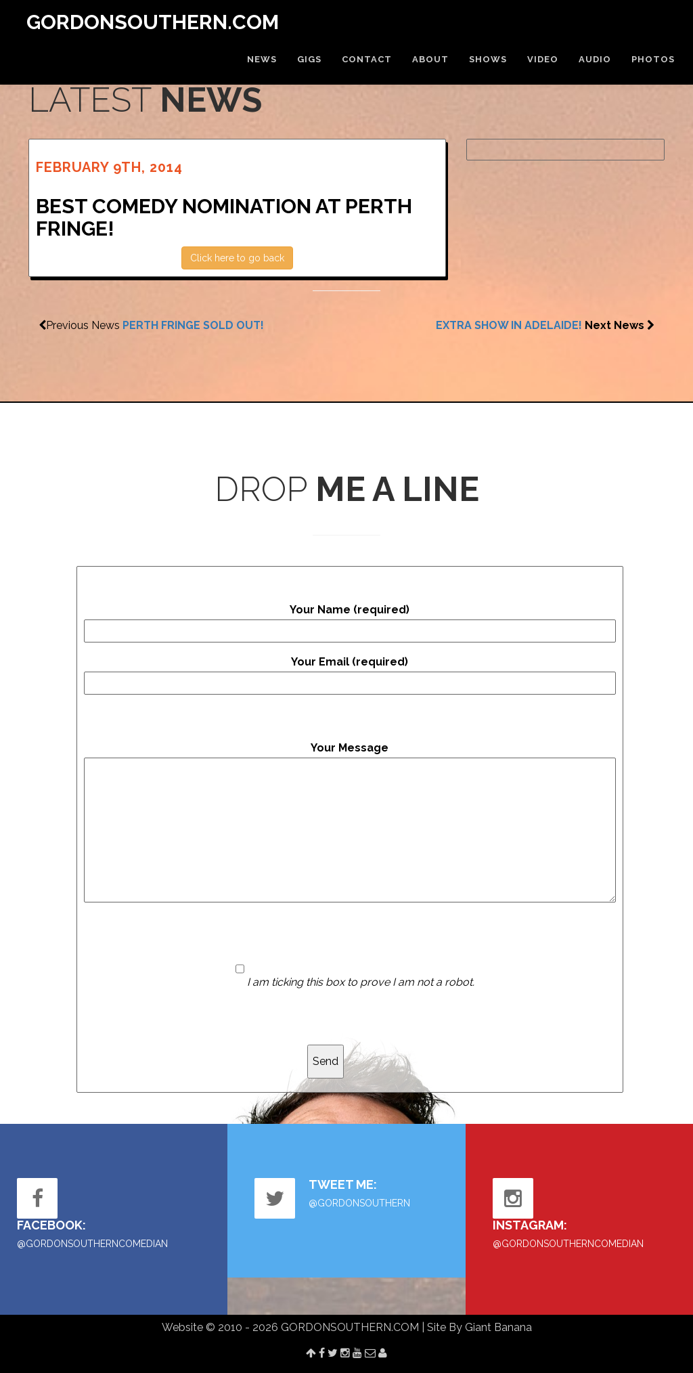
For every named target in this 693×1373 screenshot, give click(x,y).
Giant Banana (498, 1327)
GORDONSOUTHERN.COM (152, 22)
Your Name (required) (350, 622)
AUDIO (595, 59)
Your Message (350, 821)
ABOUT (430, 59)
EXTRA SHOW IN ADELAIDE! (509, 325)
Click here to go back (237, 258)
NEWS (262, 59)
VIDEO (542, 59)
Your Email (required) (350, 675)
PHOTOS (653, 59)
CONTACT (367, 59)
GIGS (309, 59)
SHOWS (488, 59)
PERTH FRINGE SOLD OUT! (193, 325)
